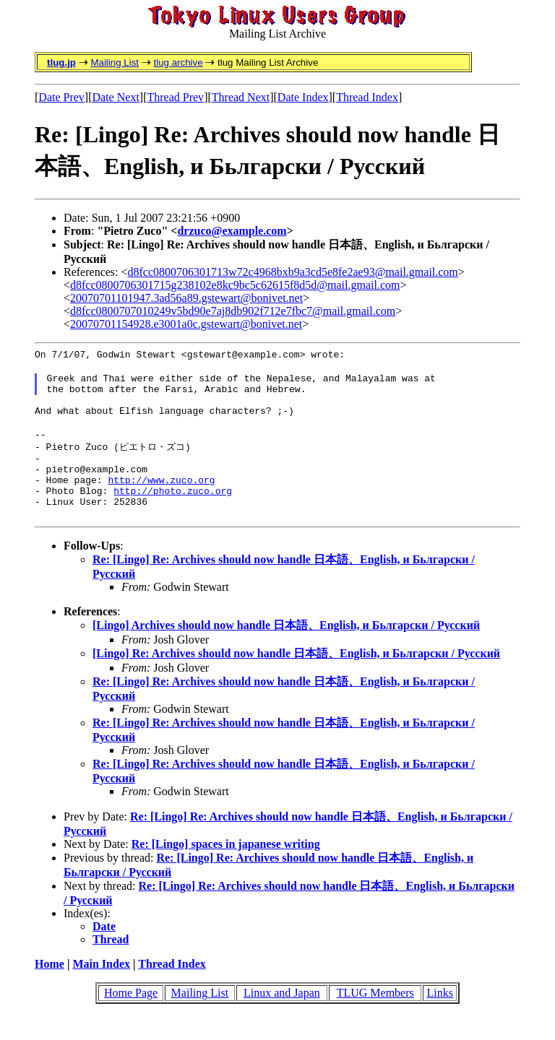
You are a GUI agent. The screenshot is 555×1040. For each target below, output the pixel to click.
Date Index (303, 97)
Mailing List (114, 62)
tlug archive (177, 62)
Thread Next (241, 97)
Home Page (131, 1017)
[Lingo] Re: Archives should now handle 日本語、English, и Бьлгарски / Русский (296, 678)
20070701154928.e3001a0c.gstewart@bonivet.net (186, 324)
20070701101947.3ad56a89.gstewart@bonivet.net (186, 298)
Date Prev (61, 97)
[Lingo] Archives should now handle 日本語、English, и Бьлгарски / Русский (286, 650)
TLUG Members (375, 1017)
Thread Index (367, 97)
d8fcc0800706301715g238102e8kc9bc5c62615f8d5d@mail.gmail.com (235, 285)
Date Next (115, 97)
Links (439, 1017)
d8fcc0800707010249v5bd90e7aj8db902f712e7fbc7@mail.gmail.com (232, 311)
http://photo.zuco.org (172, 512)
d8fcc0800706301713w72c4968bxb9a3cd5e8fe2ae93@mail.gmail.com (293, 272)
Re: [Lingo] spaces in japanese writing (226, 868)
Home (49, 988)
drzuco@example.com (231, 231)
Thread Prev (175, 97)
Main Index (101, 988)
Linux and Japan (282, 1017)
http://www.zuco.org (161, 499)
